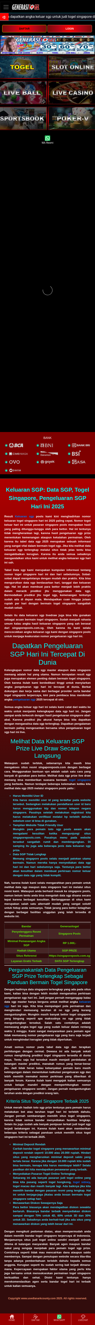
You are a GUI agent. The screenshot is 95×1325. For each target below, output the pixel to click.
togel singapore (80, 779)
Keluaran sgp (24, 516)
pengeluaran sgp (24, 699)
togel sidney (81, 1182)
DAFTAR (24, 28)
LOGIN (69, 28)
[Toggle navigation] (6, 7)
